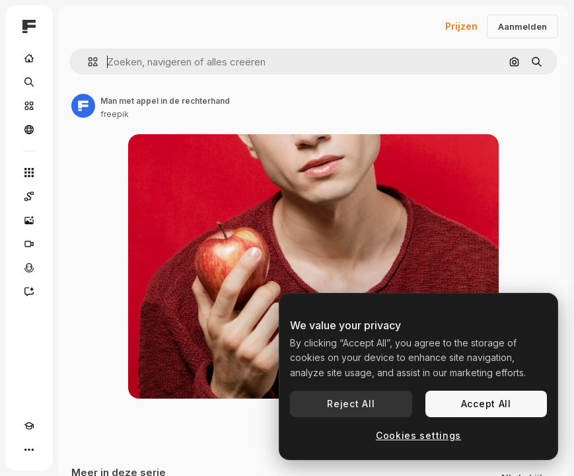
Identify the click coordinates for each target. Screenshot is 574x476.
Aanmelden (522, 26)
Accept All (486, 403)
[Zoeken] (29, 82)
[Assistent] (29, 291)
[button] (87, 62)
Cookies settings (418, 435)
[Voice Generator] (29, 267)
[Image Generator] (29, 220)
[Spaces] (29, 196)
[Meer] (29, 449)
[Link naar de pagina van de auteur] (83, 106)
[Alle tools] (29, 172)
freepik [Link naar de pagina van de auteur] (114, 114)
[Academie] (29, 425)
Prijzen (461, 26)
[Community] (29, 129)
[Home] (29, 58)
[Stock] (29, 105)
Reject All (351, 403)
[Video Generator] (29, 244)
